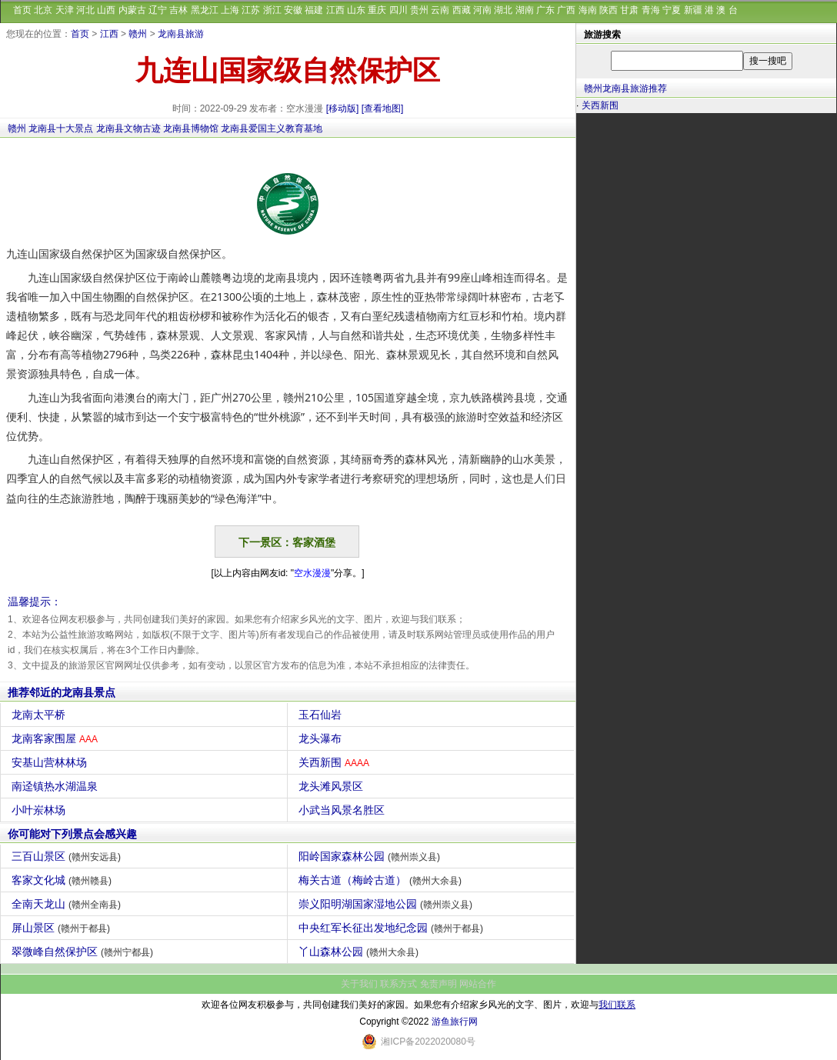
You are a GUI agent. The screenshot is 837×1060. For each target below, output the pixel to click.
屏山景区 (63, 928)
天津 (64, 10)
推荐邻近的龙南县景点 (61, 692)
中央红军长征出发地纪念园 (392, 928)
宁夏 (671, 10)
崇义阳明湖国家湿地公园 (387, 904)
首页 (22, 10)
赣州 (137, 33)
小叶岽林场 (40, 810)
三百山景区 (68, 856)
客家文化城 (63, 880)
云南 (440, 10)
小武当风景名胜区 (343, 810)
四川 (398, 10)
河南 (482, 10)
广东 (545, 10)
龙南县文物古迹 (128, 128)
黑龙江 (204, 10)
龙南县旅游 (181, 33)
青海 (651, 10)
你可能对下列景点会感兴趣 (72, 834)
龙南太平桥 (40, 714)
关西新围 (335, 762)
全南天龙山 (68, 904)
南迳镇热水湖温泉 (57, 786)
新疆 (693, 10)
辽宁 (157, 10)
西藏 (461, 10)
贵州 (419, 10)
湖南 (524, 10)
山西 (106, 10)
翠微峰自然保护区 (84, 951)
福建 (314, 10)
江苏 (251, 10)
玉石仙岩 (321, 714)
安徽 (293, 10)
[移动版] (342, 108)
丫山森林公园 (360, 951)
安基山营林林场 (51, 762)
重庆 (377, 10)
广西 (566, 10)
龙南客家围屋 (57, 738)
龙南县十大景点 (60, 128)
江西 (335, 10)
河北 (85, 10)
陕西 (608, 10)
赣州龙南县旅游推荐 (625, 88)
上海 (230, 10)
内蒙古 (132, 10)
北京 (43, 10)
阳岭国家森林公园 (371, 856)
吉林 (178, 10)
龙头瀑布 (321, 738)
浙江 (272, 10)
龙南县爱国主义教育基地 (271, 128)
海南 (588, 10)
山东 (356, 10)
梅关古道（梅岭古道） (381, 880)
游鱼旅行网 (455, 1021)
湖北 (503, 10)
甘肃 (629, 10)
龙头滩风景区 (332, 786)
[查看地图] (383, 108)
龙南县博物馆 (190, 128)
